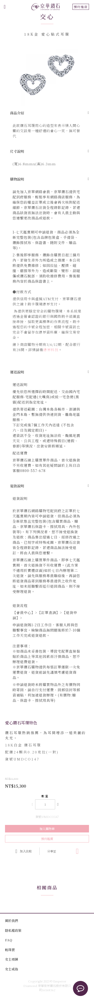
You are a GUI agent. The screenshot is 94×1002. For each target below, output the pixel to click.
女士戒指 (11, 969)
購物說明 (17, 179)
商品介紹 (17, 112)
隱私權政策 (13, 930)
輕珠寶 (10, 949)
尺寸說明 (17, 151)
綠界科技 (50, 349)
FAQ (8, 940)
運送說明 (17, 371)
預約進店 (81, 7)
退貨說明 (17, 485)
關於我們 (11, 920)
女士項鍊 (11, 959)
